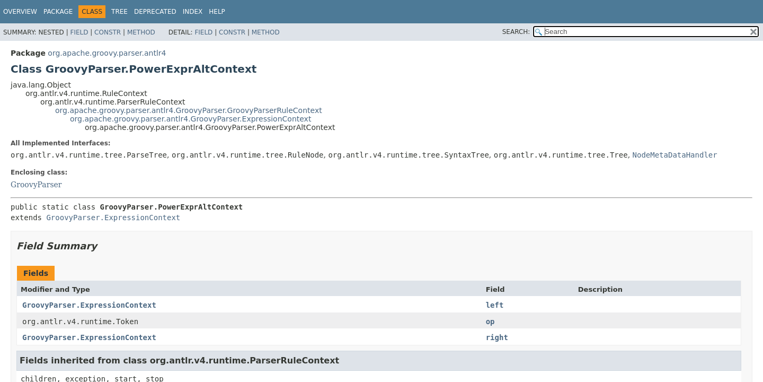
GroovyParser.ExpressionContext (113, 217)
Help (217, 11)
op (490, 321)
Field (79, 32)
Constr (107, 32)
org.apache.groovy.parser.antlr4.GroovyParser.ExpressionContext (190, 119)
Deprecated (155, 11)
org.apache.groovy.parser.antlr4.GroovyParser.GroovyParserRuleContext (188, 110)
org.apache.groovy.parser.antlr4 (107, 53)
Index (193, 11)
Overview (20, 11)
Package (58, 11)
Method (141, 32)
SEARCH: (516, 32)
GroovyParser (36, 184)
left (495, 305)
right (497, 337)
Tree (119, 11)
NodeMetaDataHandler (675, 155)
